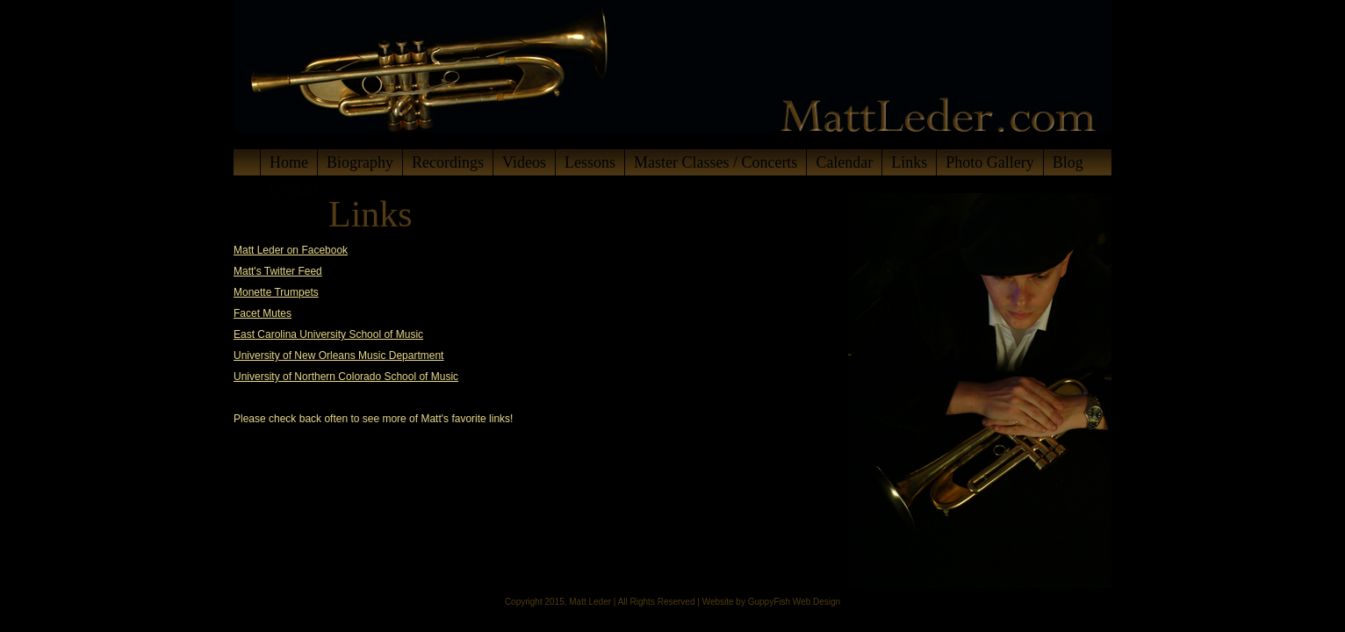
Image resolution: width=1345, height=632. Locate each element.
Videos (524, 162)
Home (289, 162)
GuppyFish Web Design (794, 602)
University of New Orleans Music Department (338, 355)
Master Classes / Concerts (715, 162)
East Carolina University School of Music (328, 334)
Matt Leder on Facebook (291, 250)
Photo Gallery (990, 162)
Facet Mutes (262, 313)
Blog (1068, 162)
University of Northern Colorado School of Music (346, 376)
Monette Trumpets (276, 292)
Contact (294, 189)
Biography (360, 162)
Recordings (448, 162)
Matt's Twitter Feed (278, 271)
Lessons (590, 162)
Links (909, 162)
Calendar (844, 162)
